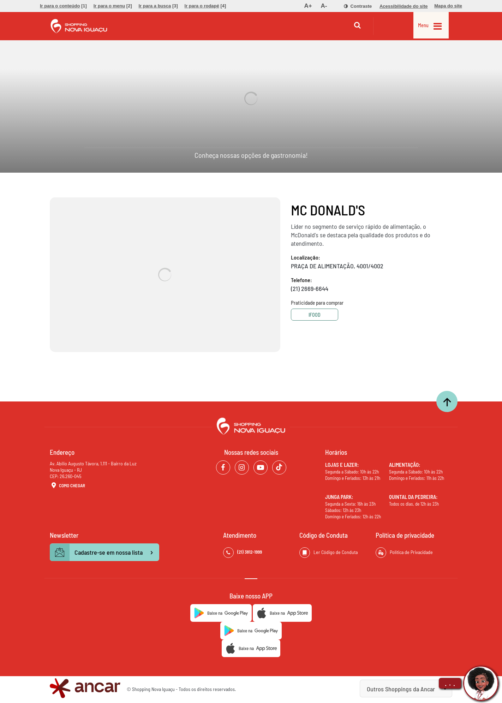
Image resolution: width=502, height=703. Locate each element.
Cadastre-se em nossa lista (104, 552)
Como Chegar (67, 486)
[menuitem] (63, 6)
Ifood (317, 315)
